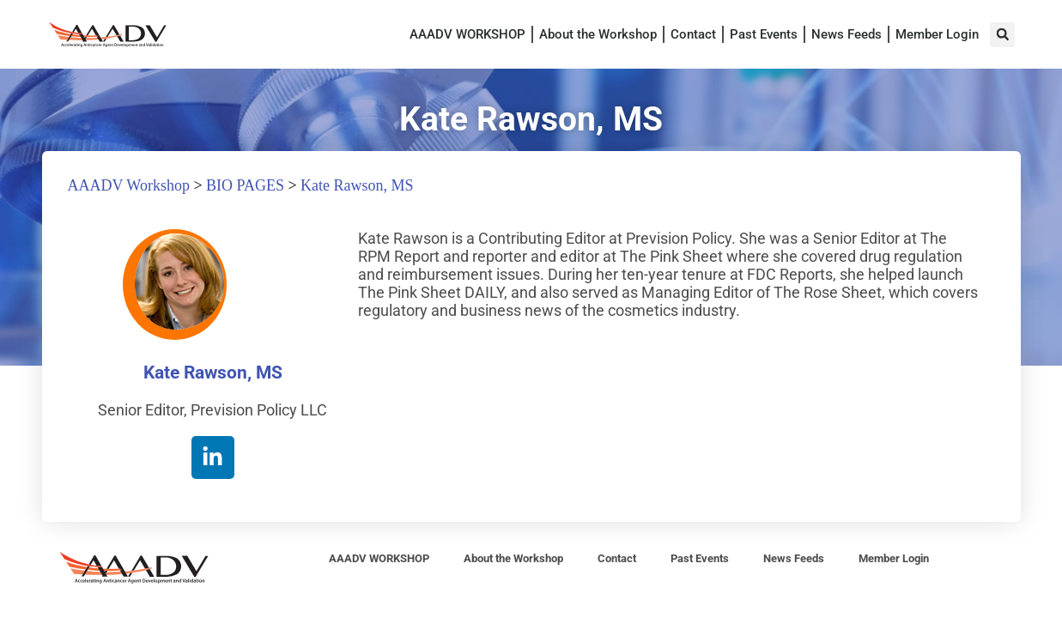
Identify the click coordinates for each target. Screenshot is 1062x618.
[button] (1002, 34)
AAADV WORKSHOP (467, 34)
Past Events (764, 34)
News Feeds (846, 34)
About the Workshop (598, 34)
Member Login (937, 34)
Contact (693, 34)
